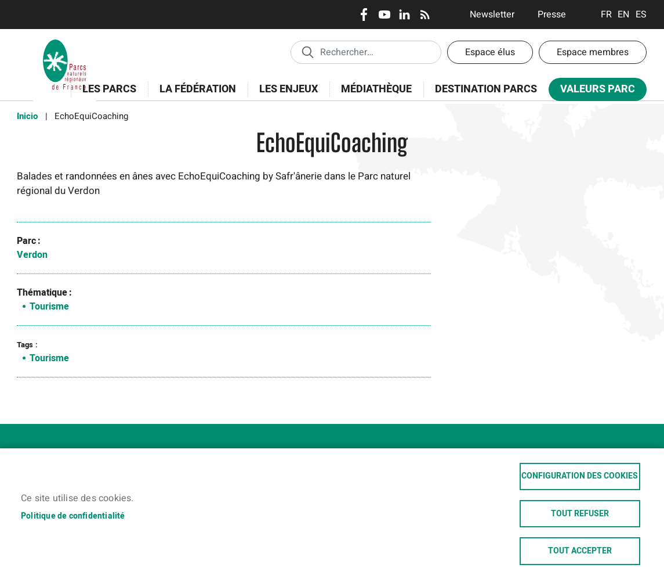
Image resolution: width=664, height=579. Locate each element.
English (624, 14)
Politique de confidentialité (73, 516)
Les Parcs (105, 95)
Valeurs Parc (594, 91)
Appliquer (307, 51)
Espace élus (490, 52)
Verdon (32, 255)
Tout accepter (580, 551)
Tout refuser (580, 513)
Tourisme (49, 307)
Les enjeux (285, 95)
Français (606, 14)
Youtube (384, 14)
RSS (425, 14)
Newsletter (492, 14)
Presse (552, 14)
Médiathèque (376, 89)
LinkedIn (404, 14)
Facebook (364, 14)
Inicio (27, 116)
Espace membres (593, 52)
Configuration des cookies (579, 475)
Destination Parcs (486, 89)
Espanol (641, 14)
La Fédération (194, 95)
